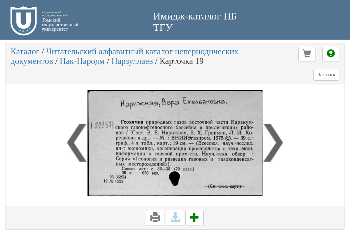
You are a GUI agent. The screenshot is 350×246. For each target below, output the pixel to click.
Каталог (25, 51)
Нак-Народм (82, 61)
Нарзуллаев (132, 61)
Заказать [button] (326, 74)
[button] (306, 54)
